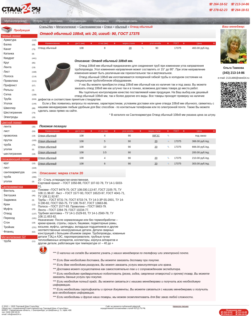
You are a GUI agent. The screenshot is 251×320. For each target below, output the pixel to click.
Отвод (8, 213)
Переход (9, 217)
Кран (7, 204)
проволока (10, 135)
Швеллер (10, 107)
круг (6, 163)
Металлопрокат (15, 21)
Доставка (56, 21)
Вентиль (9, 190)
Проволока (11, 80)
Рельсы (8, 89)
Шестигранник (13, 112)
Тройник (9, 227)
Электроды (11, 117)
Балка (8, 44)
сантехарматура (14, 172)
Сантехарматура (12, 186)
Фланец (9, 231)
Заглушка (10, 195)
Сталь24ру (46, 26)
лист (7, 131)
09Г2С (156, 135)
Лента (7, 67)
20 (130, 48)
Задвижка (10, 199)
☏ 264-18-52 (218, 4)
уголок (8, 149)
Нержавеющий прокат (15, 159)
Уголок (8, 103)
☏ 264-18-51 (239, 10)
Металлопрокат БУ (13, 237)
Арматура (10, 39)
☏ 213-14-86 (239, 4)
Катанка (9, 53)
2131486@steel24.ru (237, 77)
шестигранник (13, 153)
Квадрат (9, 58)
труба (7, 144)
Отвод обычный (47, 135)
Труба (7, 98)
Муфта (8, 208)
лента (7, 126)
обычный (121, 26)
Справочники (78, 21)
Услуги (38, 21)
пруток (8, 140)
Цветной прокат (11, 122)
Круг (6, 62)
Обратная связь (126, 21)
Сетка (7, 94)
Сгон (7, 222)
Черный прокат (11, 36)
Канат (7, 48)
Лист (7, 71)
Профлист (10, 85)
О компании (101, 21)
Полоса (8, 76)
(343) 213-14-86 (234, 73)
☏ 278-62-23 (218, 10)
